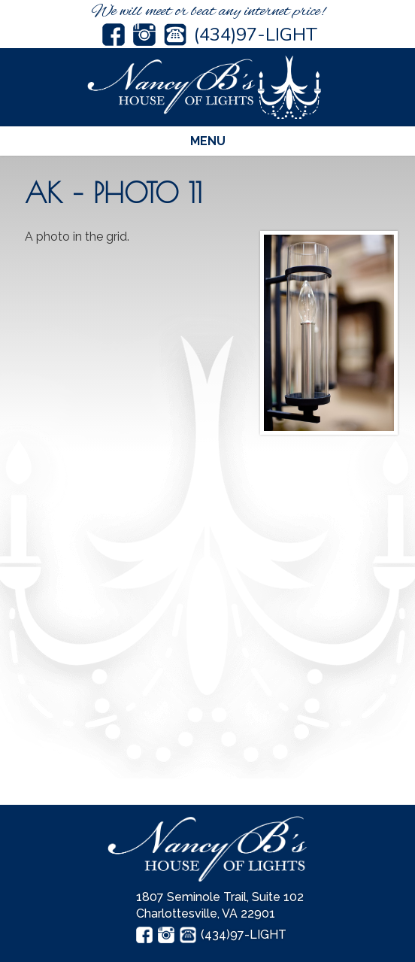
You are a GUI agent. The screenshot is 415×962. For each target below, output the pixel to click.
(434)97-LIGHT (255, 34)
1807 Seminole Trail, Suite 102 (220, 897)
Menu (208, 141)
